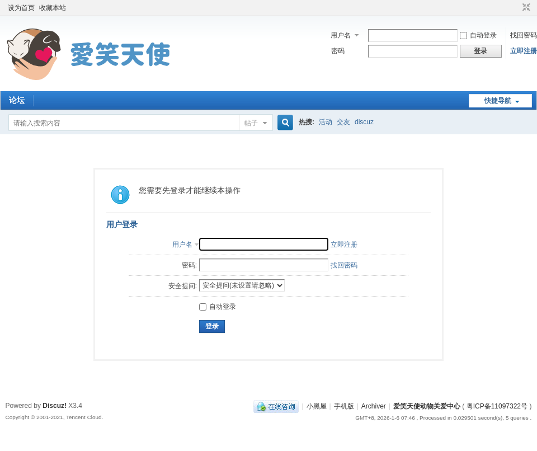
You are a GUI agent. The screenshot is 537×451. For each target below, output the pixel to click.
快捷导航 (497, 101)
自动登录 (478, 35)
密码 (338, 51)
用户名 (341, 35)
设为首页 (21, 8)
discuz (364, 122)
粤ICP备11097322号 (497, 406)
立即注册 (523, 51)
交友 (343, 122)
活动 (325, 122)
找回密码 (523, 35)
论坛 (17, 100)
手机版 (344, 406)
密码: (189, 265)
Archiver (373, 406)
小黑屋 (317, 406)
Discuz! (55, 406)
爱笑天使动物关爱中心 (426, 406)
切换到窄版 (525, 8)
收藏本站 (52, 8)
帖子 (251, 123)
